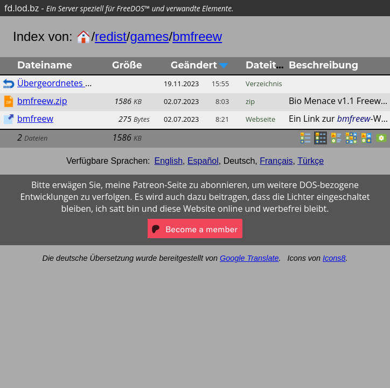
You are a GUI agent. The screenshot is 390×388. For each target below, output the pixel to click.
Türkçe (310, 160)
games (149, 36)
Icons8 (334, 258)
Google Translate (249, 258)
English (169, 160)
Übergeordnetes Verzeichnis (73, 83)
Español (203, 160)
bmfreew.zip (42, 101)
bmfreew (197, 36)
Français (276, 160)
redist (111, 36)
